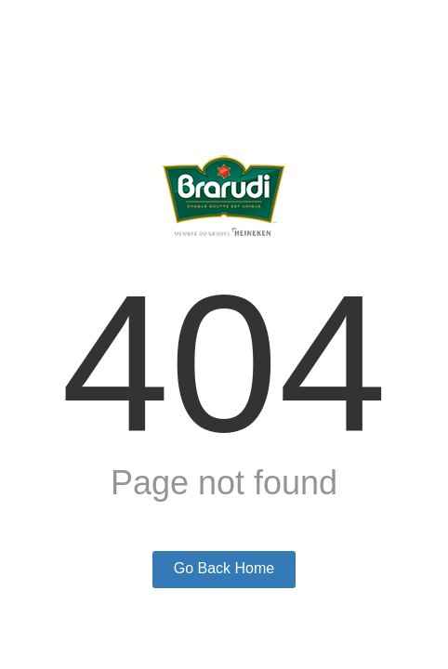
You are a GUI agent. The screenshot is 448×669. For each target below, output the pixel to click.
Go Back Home (224, 568)
